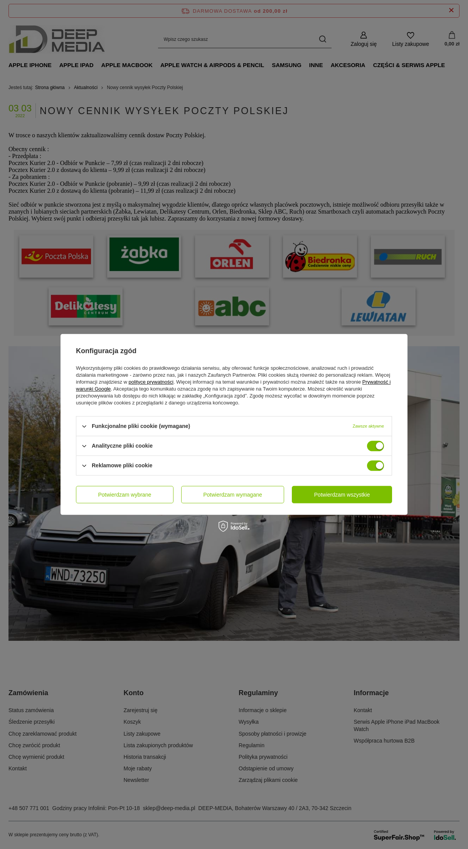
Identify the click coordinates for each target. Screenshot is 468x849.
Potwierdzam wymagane (232, 495)
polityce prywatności (151, 382)
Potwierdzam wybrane (125, 495)
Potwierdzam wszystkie (342, 495)
